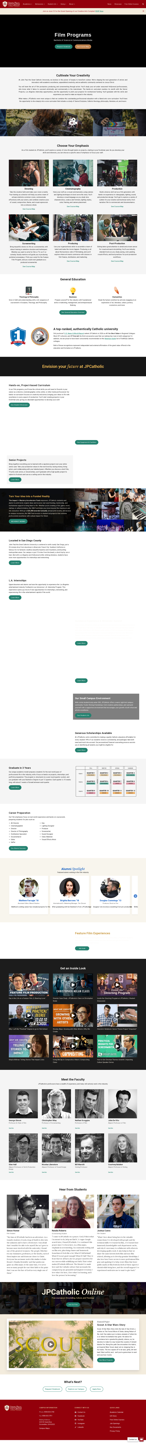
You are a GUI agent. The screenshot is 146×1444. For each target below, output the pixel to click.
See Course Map (83, 47)
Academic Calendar (116, 1411)
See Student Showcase (19, 405)
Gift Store (113, 1415)
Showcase (118, 4)
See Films (82, 947)
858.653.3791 (47, 1415)
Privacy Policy (115, 1430)
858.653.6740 (49, 1411)
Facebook (81, 1415)
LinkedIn (81, 1426)
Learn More (15, 480)
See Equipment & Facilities (86, 442)
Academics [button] (27, 4)
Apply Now (96, 1388)
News (109, 4)
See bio (11, 1127)
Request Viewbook (63, 47)
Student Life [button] (53, 4)
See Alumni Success (18, 847)
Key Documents (115, 1426)
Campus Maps (44, 1427)
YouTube (81, 1419)
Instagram (81, 1422)
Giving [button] (63, 4)
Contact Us (81, 1411)
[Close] (143, 11)
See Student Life (83, 714)
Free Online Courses (131, 4)
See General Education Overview (73, 312)
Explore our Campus (76, 1388)
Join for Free (73, 1303)
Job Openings (115, 1422)
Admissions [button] (40, 4)
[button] (143, 4)
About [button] (72, 4)
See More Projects (106, 1359)
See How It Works (17, 521)
